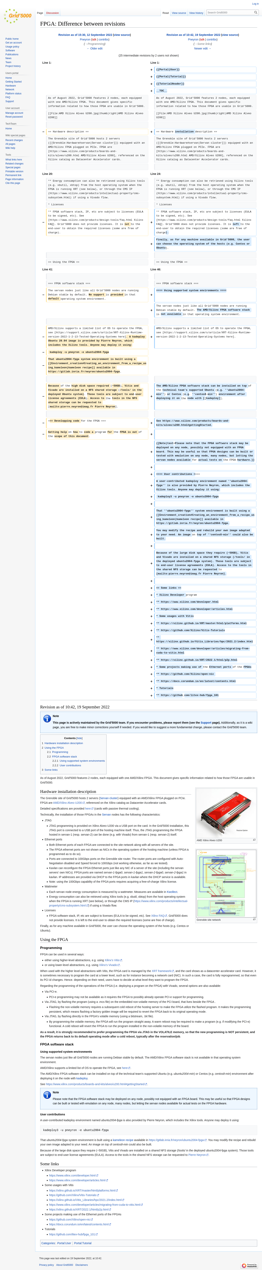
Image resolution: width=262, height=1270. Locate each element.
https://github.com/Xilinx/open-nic (69, 1219)
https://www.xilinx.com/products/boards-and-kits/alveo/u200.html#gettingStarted (95, 1084)
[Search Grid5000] (232, 12)
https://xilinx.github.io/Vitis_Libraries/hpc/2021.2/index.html (85, 1200)
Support (206, 722)
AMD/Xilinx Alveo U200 (67, 802)
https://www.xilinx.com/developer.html (72, 1175)
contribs (104, 39)
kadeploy (81, 1078)
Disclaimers (81, 1265)
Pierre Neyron (197, 1154)
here (88, 808)
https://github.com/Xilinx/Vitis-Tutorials (72, 1195)
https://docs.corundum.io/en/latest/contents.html (79, 1224)
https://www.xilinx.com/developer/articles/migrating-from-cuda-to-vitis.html (94, 1204)
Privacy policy (46, 1265)
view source (122, 34)
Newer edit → (202, 48)
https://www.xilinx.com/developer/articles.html (77, 1180)
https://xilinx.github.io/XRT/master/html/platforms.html (82, 1190)
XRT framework (161, 971)
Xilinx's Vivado (108, 965)
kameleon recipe (123, 1140)
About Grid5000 (64, 1265)
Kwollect (172, 891)
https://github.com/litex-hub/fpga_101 (72, 1234)
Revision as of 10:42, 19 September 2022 (193, 34)
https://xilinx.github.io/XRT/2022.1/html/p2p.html (78, 1209)
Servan (106, 814)
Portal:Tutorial (83, 1243)
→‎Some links (202, 43)
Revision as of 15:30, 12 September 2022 (85, 34)
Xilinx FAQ (157, 915)
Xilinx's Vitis (112, 960)
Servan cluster (109, 798)
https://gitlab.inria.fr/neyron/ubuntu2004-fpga (176, 1140)
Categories (48, 1243)
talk (94, 39)
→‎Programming (94, 43)
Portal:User (64, 1243)
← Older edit (95, 48)
